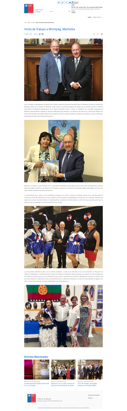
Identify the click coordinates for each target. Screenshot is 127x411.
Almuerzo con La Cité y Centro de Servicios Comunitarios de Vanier (62, 384)
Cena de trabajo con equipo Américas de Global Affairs (87, 384)
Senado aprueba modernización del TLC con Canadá (36, 384)
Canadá (32, 22)
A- (98, 34)
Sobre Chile (98, 17)
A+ (94, 34)
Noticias (90, 398)
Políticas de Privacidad (94, 395)
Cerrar (73, 12)
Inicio (89, 17)
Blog (29, 22)
